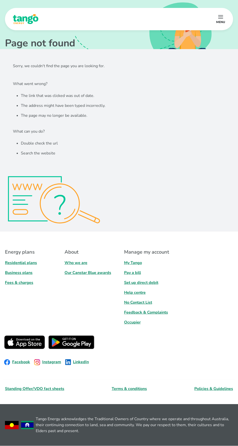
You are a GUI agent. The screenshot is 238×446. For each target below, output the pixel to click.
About (71, 252)
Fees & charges (19, 282)
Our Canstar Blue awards (88, 272)
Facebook (17, 362)
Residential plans (21, 263)
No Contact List (138, 302)
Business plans (19, 272)
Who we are (76, 263)
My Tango (133, 263)
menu (220, 22)
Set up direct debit (141, 282)
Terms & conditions (129, 388)
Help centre (135, 292)
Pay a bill (132, 272)
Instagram (47, 362)
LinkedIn (77, 362)
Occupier (132, 322)
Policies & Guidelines (213, 388)
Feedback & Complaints (146, 312)
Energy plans (20, 252)
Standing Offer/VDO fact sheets (34, 388)
